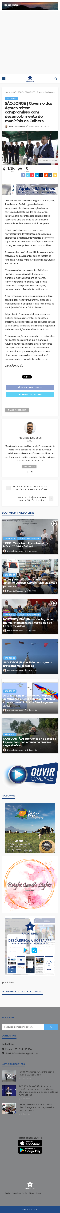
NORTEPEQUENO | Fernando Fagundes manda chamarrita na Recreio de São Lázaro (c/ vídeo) (28, 623)
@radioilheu (8, 982)
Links (25, 1193)
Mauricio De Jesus (17, 126)
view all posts (29, 466)
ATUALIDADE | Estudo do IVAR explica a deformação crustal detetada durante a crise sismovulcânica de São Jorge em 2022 (29, 700)
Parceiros (16, 1193)
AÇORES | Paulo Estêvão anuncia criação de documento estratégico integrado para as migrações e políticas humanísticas (38, 1090)
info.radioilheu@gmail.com (25, 1053)
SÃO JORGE (11, 98)
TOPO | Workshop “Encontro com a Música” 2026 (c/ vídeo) (25, 544)
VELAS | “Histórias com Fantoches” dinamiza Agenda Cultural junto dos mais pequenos (30, 583)
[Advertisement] (30, 43)
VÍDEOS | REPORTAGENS (29, 539)
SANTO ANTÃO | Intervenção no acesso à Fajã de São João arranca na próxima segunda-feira (29, 742)
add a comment (17, 410)
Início (7, 1193)
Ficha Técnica (35, 1193)
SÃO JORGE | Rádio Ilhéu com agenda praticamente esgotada (27, 664)
